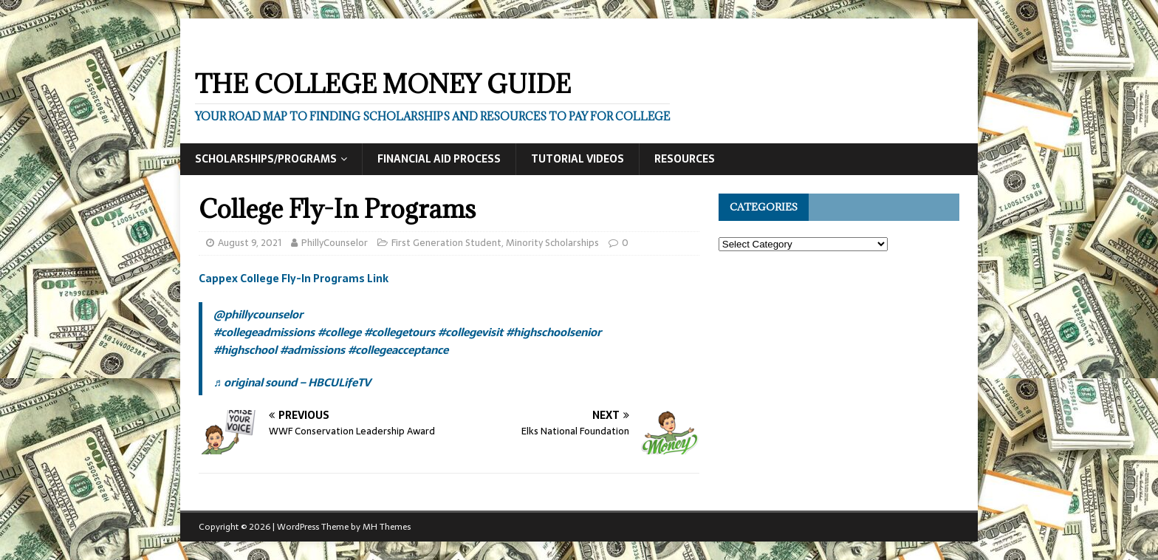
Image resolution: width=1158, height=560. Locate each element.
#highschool (245, 350)
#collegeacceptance (398, 350)
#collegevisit (470, 332)
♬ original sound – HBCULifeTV (292, 382)
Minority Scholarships (552, 242)
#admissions (312, 350)
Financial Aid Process (439, 159)
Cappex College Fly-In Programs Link (293, 278)
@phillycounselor (258, 314)
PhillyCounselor (334, 242)
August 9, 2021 (249, 242)
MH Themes (387, 526)
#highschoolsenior (553, 332)
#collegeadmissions (264, 332)
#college (339, 332)
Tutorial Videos (577, 159)
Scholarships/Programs (266, 159)
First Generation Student (446, 242)
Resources (684, 159)
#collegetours (399, 332)
